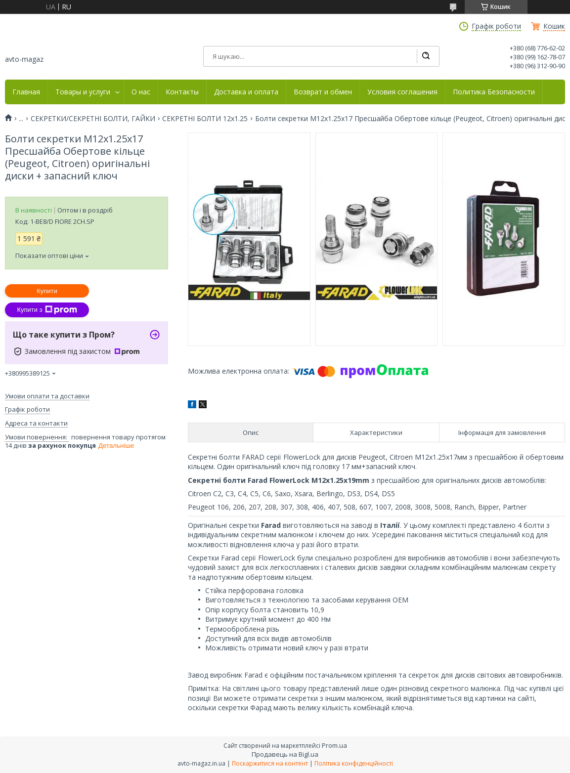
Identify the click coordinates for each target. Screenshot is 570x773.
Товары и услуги (82, 91)
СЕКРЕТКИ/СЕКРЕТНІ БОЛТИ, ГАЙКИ (93, 118)
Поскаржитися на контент (270, 763)
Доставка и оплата (246, 91)
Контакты (182, 91)
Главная (26, 91)
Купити (47, 291)
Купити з (47, 309)
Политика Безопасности (494, 91)
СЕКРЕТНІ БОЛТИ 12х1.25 (205, 118)
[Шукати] (426, 56)
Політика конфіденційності (353, 763)
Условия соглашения (402, 91)
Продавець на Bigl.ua (285, 754)
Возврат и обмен (323, 91)
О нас (141, 91)
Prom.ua (334, 745)
